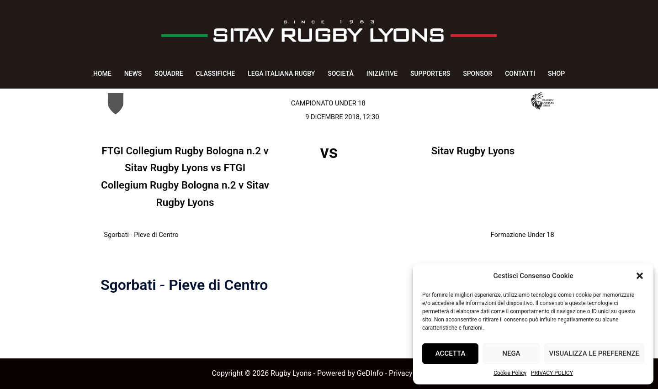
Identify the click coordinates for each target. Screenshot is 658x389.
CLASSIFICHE (215, 73)
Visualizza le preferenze (594, 353)
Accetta (450, 353)
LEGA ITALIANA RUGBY (281, 73)
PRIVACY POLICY (552, 373)
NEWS (133, 73)
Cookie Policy (510, 373)
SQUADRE (168, 73)
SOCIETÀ (340, 73)
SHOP (556, 73)
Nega (511, 353)
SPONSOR (477, 73)
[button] (639, 275)
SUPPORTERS (430, 73)
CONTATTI (520, 73)
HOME (102, 73)
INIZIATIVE (382, 73)
